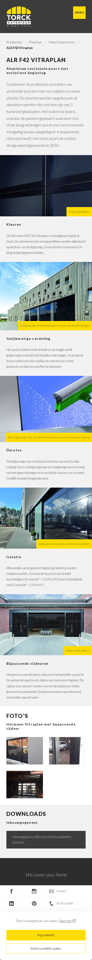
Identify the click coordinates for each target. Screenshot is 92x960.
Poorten (35, 42)
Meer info (65, 921)
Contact (61, 891)
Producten (14, 42)
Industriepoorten (62, 42)
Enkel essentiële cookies (46, 948)
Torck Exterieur (18, 16)
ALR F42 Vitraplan (19, 48)
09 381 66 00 (64, 903)
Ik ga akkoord (46, 935)
